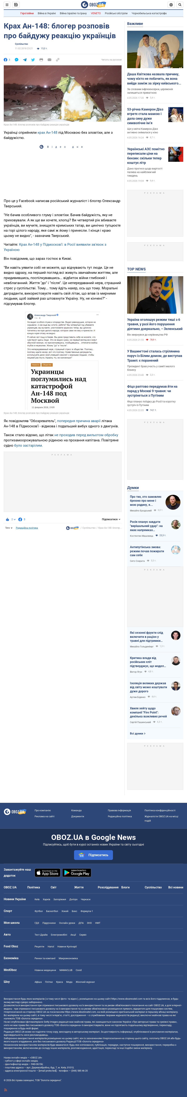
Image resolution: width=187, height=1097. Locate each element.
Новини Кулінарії (67, 946)
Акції (73, 934)
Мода (69, 982)
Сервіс (83, 934)
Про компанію (43, 810)
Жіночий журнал (85, 982)
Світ (53, 887)
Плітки (49, 982)
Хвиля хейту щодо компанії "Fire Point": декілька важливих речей (148, 712)
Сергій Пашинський (140, 722)
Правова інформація (119, 810)
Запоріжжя (59, 899)
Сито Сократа (137, 561)
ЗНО (89, 923)
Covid (79, 970)
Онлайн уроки (67, 923)
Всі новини (175, 887)
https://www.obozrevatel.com (126, 998)
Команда (76, 810)
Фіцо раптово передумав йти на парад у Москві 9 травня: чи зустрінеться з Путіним (152, 391)
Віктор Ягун (136, 672)
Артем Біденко (137, 697)
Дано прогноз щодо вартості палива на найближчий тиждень (144, 172)
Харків (46, 899)
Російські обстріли (116, 13)
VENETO (96, 13)
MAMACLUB (65, 970)
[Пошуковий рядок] (180, 4)
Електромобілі (59, 934)
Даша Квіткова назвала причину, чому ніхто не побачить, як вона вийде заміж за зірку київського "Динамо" (153, 79)
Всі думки (136, 733)
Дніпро (73, 899)
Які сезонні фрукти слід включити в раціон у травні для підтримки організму (146, 637)
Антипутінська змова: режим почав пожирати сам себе (147, 551)
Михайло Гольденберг (142, 646)
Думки (133, 487)
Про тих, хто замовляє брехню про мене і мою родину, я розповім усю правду (145, 501)
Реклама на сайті (44, 816)
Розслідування (108, 887)
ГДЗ (37, 923)
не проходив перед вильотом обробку (86, 435)
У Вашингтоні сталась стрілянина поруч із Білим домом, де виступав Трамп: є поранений (154, 355)
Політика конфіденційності (160, 810)
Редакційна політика (27, 528)
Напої (51, 946)
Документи (77, 816)
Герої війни (27, 13)
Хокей (65, 911)
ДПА (81, 923)
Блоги (125, 887)
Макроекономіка (68, 958)
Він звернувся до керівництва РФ (147, 334)
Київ (37, 899)
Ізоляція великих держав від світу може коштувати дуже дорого (148, 687)
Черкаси (86, 899)
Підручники (49, 923)
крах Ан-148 (47, 132)
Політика (33, 887)
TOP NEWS (136, 269)
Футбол (39, 911)
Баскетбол (52, 911)
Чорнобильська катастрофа (149, 13)
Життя (79, 887)
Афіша (38, 982)
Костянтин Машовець (141, 536)
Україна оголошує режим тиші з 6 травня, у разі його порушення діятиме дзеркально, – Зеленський (155, 324)
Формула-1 (87, 911)
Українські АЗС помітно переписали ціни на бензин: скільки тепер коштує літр (146, 156)
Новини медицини (45, 970)
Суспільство (21, 44)
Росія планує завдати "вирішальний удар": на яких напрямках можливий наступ (146, 526)
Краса (59, 982)
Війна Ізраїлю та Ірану (73, 13)
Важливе (135, 23)
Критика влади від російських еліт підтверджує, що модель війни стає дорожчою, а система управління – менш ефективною (147, 662)
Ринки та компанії (45, 958)
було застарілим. (28, 445)
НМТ (97, 923)
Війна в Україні (47, 13)
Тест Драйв (41, 934)
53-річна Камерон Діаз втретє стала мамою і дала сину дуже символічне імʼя (145, 116)
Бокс (74, 911)
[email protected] (47, 1070)
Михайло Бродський (141, 510)
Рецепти (39, 946)
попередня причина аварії (79, 421)
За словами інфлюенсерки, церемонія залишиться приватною (150, 91)
